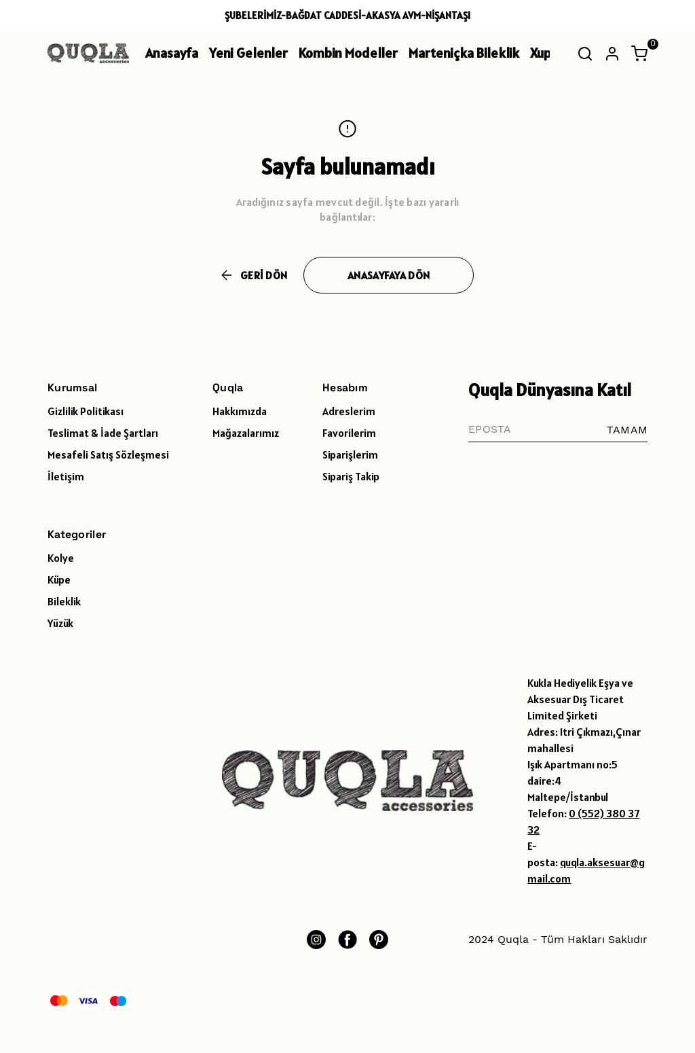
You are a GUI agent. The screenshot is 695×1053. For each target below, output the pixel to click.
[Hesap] (612, 53)
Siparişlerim (350, 454)
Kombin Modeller (348, 53)
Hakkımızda (239, 411)
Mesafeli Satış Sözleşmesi (108, 454)
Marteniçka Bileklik (464, 53)
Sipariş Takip (350, 476)
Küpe (59, 579)
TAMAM (627, 429)
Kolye (61, 558)
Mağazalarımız (245, 433)
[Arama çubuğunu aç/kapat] (585, 53)
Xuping (549, 53)
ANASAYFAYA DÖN (389, 275)
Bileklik (64, 601)
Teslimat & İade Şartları (103, 433)
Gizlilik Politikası (86, 411)
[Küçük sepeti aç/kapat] (639, 53)
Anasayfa (171, 53)
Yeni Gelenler (248, 53)
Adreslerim (348, 411)
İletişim (66, 476)
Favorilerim (349, 433)
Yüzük (60, 623)
